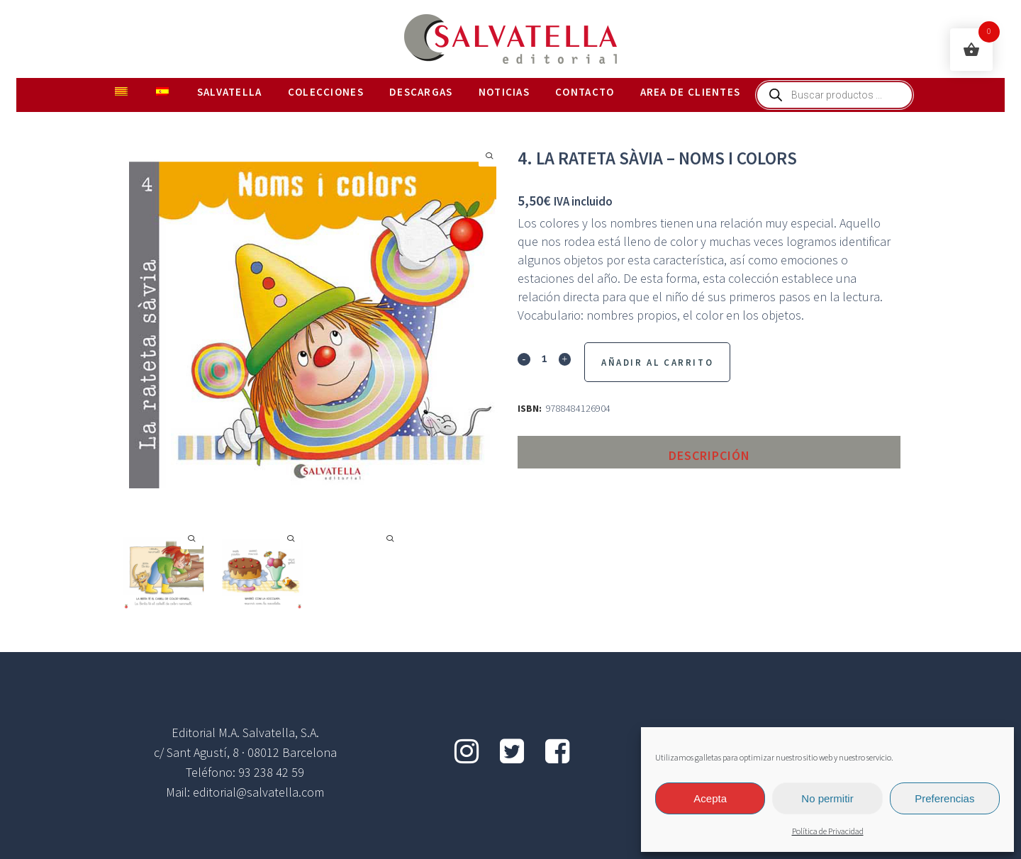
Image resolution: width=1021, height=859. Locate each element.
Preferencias (944, 798)
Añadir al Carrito (657, 362)
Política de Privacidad (828, 832)
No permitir (827, 798)
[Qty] (543, 358)
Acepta (710, 798)
